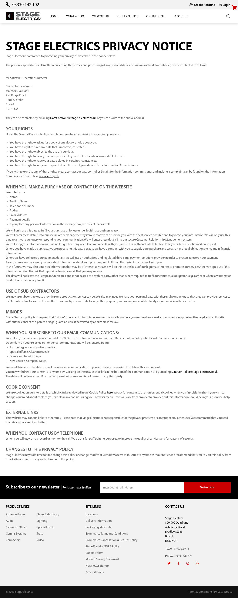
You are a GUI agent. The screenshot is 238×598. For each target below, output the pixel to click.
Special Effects (45, 527)
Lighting (42, 520)
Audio (10, 520)
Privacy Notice (223, 591)
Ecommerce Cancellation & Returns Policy (111, 540)
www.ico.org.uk (49, 176)
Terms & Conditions (200, 591)
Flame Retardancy (48, 514)
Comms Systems (16, 533)
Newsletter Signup (97, 565)
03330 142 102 (25, 5)
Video (40, 540)
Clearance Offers (16, 527)
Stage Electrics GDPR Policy (102, 546)
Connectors (13, 540)
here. (110, 392)
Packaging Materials (98, 527)
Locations (91, 514)
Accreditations (94, 572)
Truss (40, 533)
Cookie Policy (94, 553)
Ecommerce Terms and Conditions (106, 533)
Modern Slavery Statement (102, 559)
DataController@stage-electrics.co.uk (73, 118)
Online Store (156, 16)
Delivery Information (98, 520)
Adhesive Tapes (15, 514)
